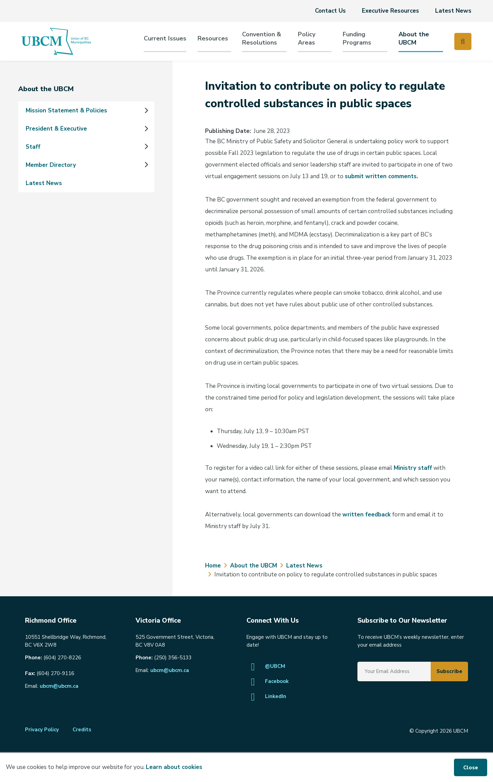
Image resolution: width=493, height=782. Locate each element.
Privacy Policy (42, 729)
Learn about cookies (174, 767)
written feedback (367, 514)
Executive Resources (390, 11)
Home (213, 566)
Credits (82, 729)
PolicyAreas (306, 38)
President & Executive (56, 129)
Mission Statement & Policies (66, 110)
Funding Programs (357, 38)
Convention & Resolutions (261, 38)
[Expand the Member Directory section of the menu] (146, 165)
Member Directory (51, 165)
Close (470, 767)
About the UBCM (414, 38)
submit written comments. (381, 176)
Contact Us (330, 11)
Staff (33, 147)
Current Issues (165, 38)
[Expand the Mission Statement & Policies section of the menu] (146, 111)
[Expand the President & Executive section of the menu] (146, 129)
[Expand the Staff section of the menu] (146, 147)
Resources (213, 38)
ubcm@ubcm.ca (59, 686)
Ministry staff (413, 468)
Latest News (453, 11)
